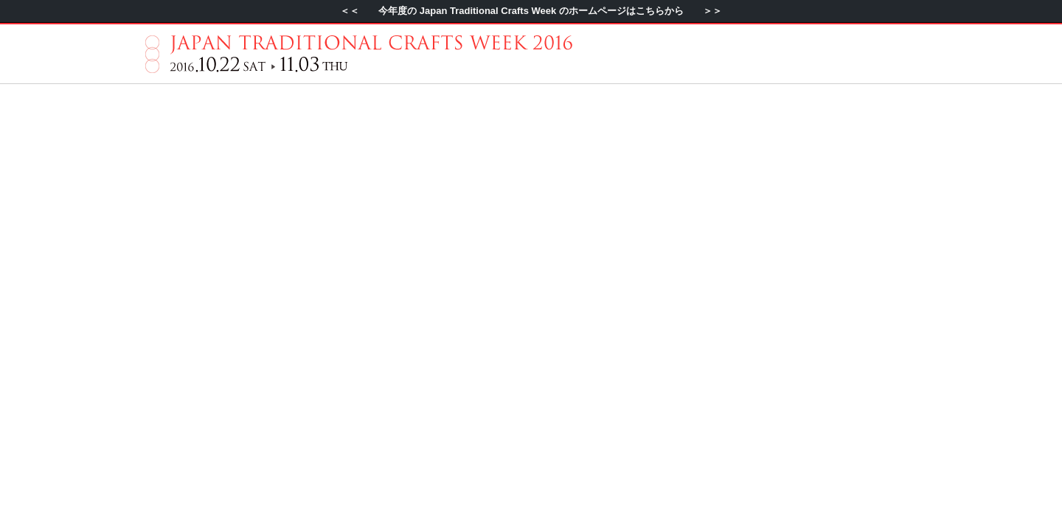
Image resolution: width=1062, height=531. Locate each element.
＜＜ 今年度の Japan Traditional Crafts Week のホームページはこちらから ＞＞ (531, 10)
